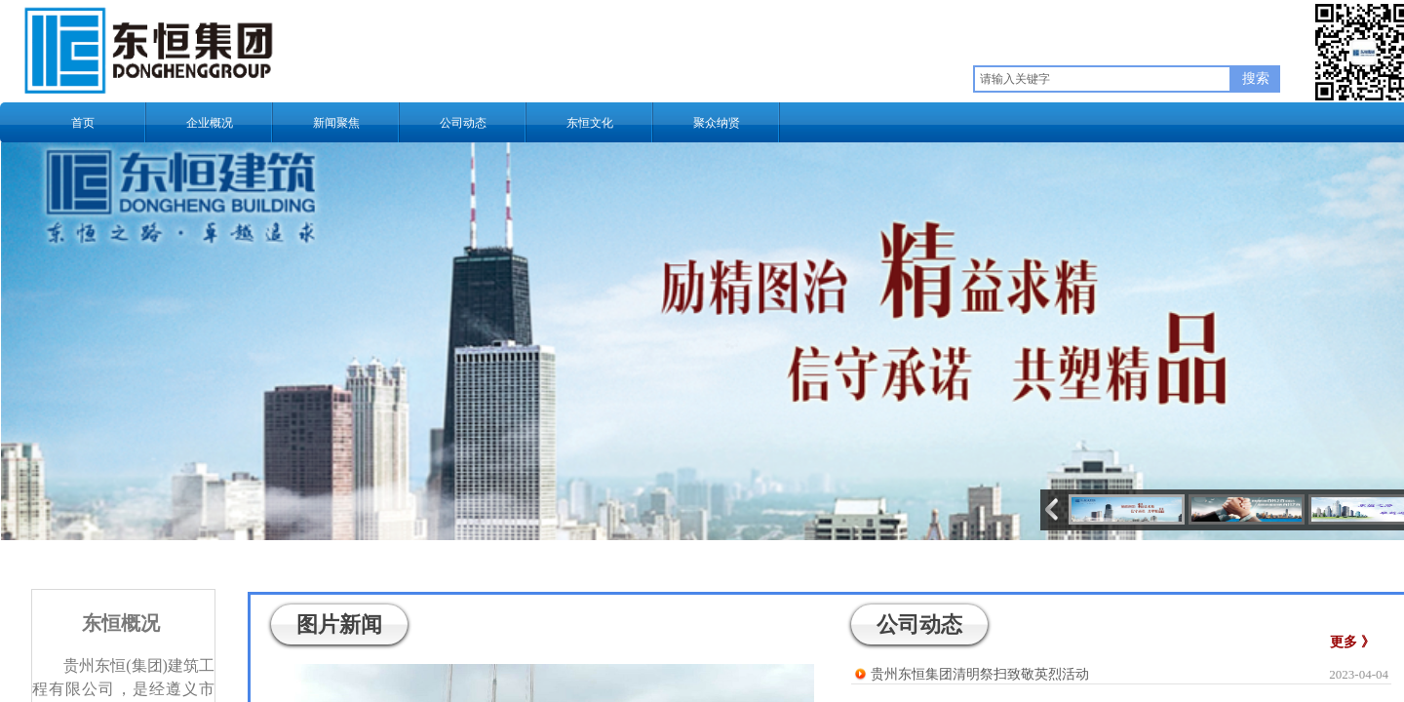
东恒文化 (589, 123)
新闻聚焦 (336, 123)
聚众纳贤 (716, 123)
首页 (83, 123)
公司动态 (463, 123)
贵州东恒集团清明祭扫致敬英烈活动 (980, 674)
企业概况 (209, 123)
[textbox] (1102, 79)
